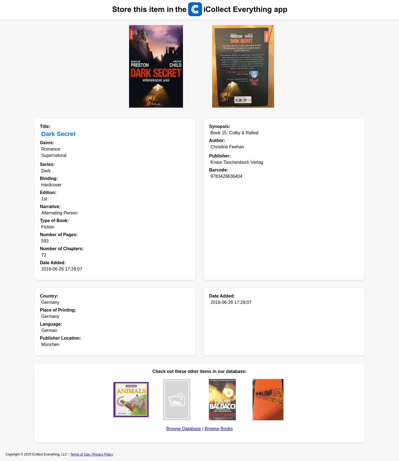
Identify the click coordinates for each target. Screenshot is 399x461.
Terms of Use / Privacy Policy (91, 454)
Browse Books (219, 428)
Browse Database (183, 428)
